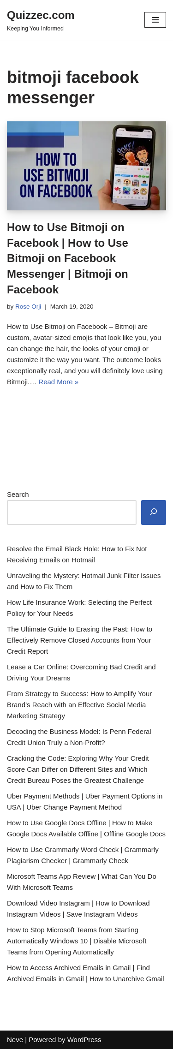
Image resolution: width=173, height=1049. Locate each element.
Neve (15, 1039)
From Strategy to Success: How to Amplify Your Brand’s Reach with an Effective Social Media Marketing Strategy (79, 705)
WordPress (84, 1039)
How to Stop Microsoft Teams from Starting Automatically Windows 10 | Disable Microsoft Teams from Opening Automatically (76, 941)
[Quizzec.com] (41, 19)
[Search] (153, 512)
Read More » (58, 382)
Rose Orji (28, 306)
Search (18, 494)
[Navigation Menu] (155, 20)
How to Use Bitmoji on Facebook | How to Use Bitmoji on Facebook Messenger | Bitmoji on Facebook (67, 258)
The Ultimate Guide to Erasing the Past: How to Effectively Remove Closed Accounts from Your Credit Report (79, 640)
